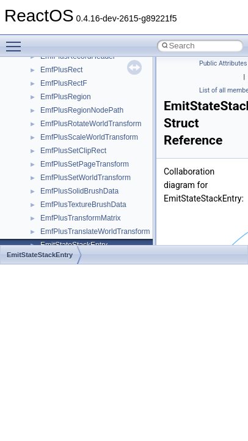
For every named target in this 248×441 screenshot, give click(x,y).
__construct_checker (74, 140)
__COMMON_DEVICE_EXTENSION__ (104, 127)
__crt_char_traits (67, 180)
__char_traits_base (71, 73)
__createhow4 (63, 153)
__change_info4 (66, 59)
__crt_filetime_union (73, 234)
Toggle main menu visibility (16, 41)
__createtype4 (63, 167)
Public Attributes (223, 63)
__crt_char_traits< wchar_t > (86, 207)
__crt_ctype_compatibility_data (90, 221)
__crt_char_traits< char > (81, 194)
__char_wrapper (66, 86)
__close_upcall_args (73, 113)
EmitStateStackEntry (40, 254)
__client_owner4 (66, 100)
